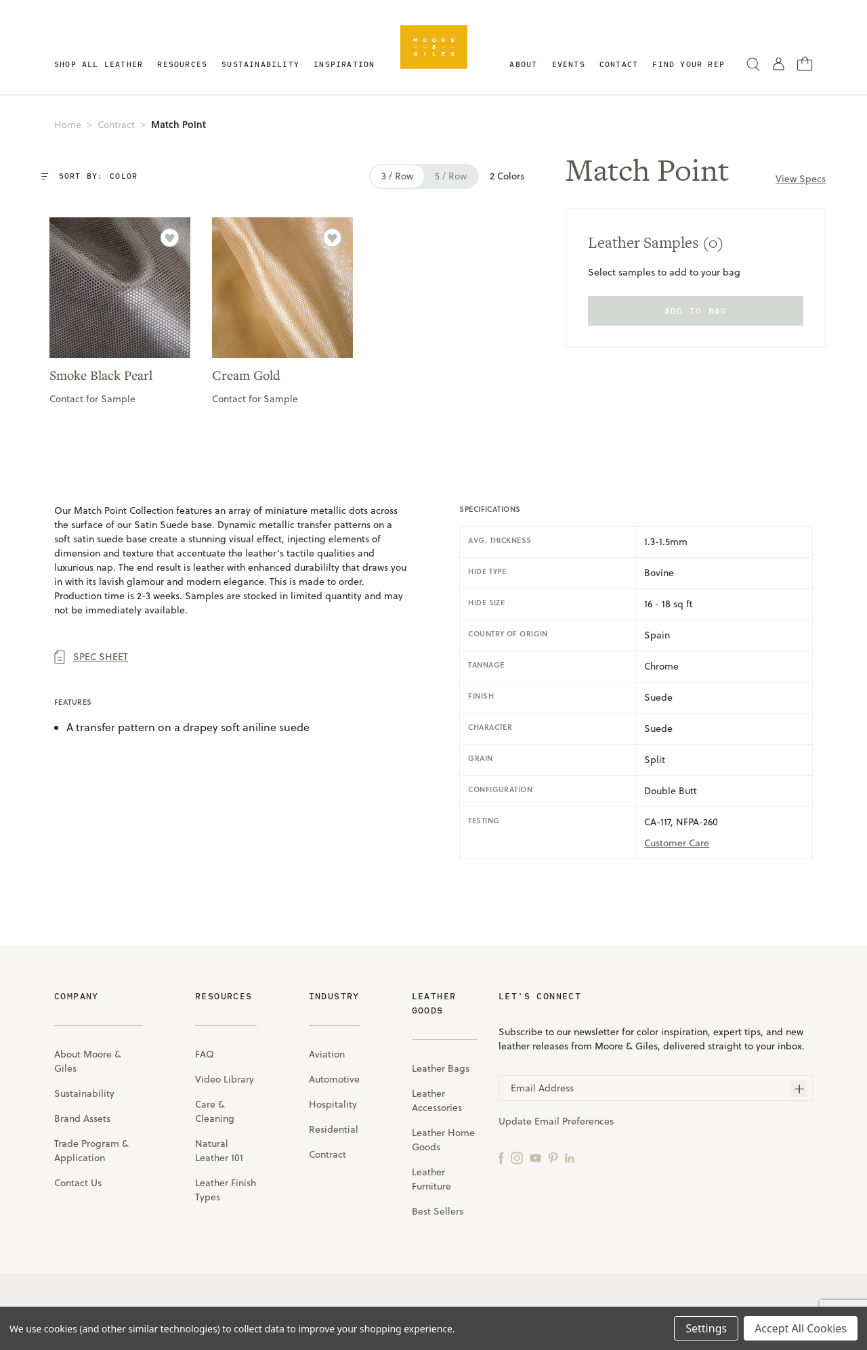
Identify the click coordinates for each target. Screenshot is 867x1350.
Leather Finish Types (225, 1188)
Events (568, 64)
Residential (333, 1127)
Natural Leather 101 (219, 1148)
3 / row (393, 176)
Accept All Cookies (801, 1328)
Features (73, 700)
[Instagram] (517, 1155)
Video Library (224, 1077)
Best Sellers (437, 1209)
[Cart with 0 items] (805, 63)
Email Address (542, 1086)
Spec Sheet (91, 655)
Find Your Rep (688, 64)
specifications (489, 507)
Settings (706, 1328)
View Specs (799, 179)
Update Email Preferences (556, 1119)
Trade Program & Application (91, 1148)
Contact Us (78, 1181)
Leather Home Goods (443, 1138)
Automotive (334, 1077)
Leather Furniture (431, 1177)
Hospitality (333, 1102)
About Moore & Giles (87, 1059)
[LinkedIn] (569, 1155)
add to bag (693, 310)
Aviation (327, 1052)
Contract (327, 1152)
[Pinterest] (553, 1155)
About (523, 64)
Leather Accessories (437, 1098)
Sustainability (260, 64)
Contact (618, 64)
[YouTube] (535, 1155)
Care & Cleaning (214, 1109)
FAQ (204, 1052)
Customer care (676, 841)
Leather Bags (440, 1066)
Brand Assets (82, 1116)
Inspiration (344, 64)
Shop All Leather (98, 64)
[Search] (753, 63)
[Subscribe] (799, 1087)
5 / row (447, 176)
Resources (182, 64)
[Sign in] (778, 63)
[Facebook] (501, 1155)
